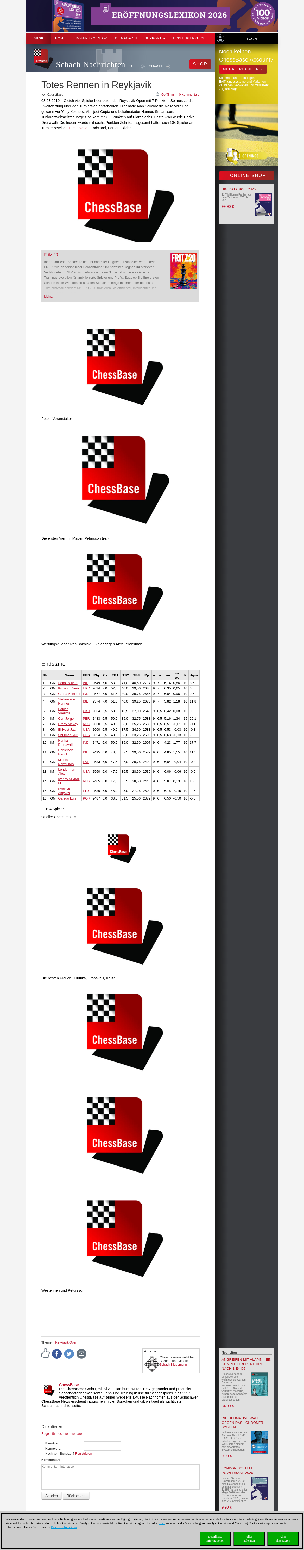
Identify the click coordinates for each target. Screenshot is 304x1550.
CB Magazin (126, 38)
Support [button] (155, 38)
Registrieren (83, 1453)
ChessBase (69, 1385)
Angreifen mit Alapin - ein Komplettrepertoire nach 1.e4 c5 (247, 1364)
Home (60, 38)
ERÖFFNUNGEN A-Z (90, 38)
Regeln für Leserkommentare (61, 1434)
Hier (162, 1523)
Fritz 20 (51, 255)
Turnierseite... (79, 128)
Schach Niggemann (173, 1364)
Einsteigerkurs (188, 38)
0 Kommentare (189, 94)
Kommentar (50, 1460)
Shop (38, 38)
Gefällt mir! (168, 94)
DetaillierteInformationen (215, 1538)
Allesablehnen (249, 1538)
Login (252, 39)
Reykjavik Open (66, 1342)
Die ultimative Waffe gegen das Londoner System (242, 1422)
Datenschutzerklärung (64, 1527)
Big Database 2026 (239, 189)
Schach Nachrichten (90, 64)
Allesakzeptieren (283, 1538)
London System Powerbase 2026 (237, 1470)
